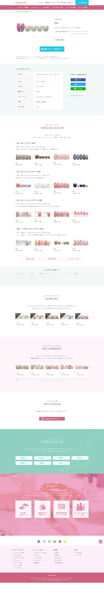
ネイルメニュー (35, 7)
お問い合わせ (64, 2)
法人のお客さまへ (59, 582)
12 (40, 379)
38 (51, 381)
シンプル (40, 86)
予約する (82, 2)
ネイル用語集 (78, 577)
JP (39, 2)
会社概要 (57, 577)
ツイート (79, 84)
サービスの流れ (45, 7)
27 (74, 379)
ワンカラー (39, 74)
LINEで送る (79, 88)
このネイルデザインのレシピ (76, 95)
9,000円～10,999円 (41, 101)
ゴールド (43, 81)
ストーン (45, 74)
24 (67, 379)
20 (58, 379)
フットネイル (39, 96)
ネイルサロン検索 (71, 7)
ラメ (50, 74)
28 (76, 379)
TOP (101, 566)
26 (72, 379)
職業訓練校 (36, 587)
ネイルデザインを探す (58, 7)
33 (87, 379)
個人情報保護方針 (59, 587)
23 (65, 379)
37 (49, 381)
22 (63, 379)
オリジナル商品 (17, 592)
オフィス (52, 277)
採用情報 (47, 2)
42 (60, 381)
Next (90, 372)
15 (47, 379)
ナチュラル (43, 277)
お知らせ (36, 579)
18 (54, 379)
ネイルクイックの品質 (22, 7)
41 (58, 381)
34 (42, 381)
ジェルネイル (48, 96)
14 (45, 379)
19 (56, 379)
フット (68, 273)
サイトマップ (53, 2)
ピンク (38, 81)
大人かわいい (33, 277)
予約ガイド (70, 2)
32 (85, 379)
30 (81, 379)
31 (83, 379)
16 (49, 379)
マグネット (32, 273)
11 (38, 379)
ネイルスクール (37, 584)
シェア (79, 79)
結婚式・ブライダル (44, 273)
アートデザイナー (21, 277)
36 (47, 381)
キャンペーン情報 (83, 7)
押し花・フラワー (21, 273)
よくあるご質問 (37, 582)
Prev (14, 372)
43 (62, 381)
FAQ (59, 2)
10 (36, 379)
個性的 (75, 273)
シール (54, 74)
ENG (42, 2)
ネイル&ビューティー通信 (40, 577)
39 (53, 381)
